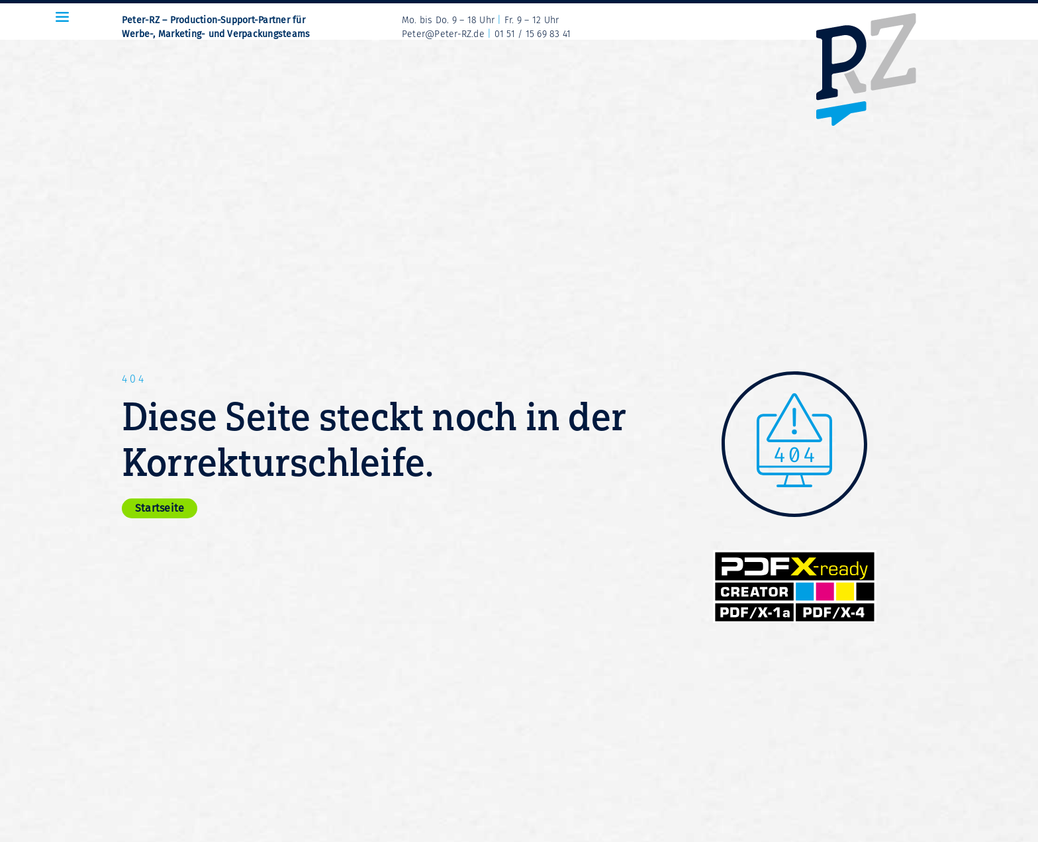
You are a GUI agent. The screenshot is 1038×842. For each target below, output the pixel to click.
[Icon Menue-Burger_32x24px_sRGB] (62, 17)
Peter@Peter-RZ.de (443, 34)
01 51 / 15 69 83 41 (533, 34)
